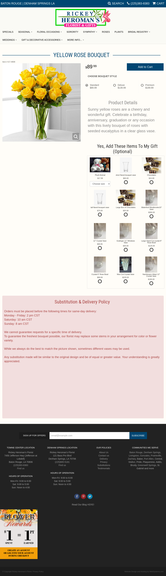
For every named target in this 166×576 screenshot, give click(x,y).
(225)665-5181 (62, 462)
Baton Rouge (136, 452)
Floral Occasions (48, 32)
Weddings (8, 40)
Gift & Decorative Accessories (41, 40)
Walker (131, 462)
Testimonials (104, 468)
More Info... (74, 40)
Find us (20, 468)
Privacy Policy (38, 571)
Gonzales (145, 455)
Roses (106, 32)
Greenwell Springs (147, 465)
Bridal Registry (138, 32)
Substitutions (103, 465)
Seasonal (24, 32)
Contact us (103, 455)
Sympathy (89, 32)
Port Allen (149, 459)
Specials (7, 32)
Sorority (72, 32)
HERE (90, 504)
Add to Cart (145, 67)
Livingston (134, 455)
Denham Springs (152, 452)
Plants (119, 32)
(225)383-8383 (140, 3)
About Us (103, 452)
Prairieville (156, 455)
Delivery (104, 459)
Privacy (103, 462)
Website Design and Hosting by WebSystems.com (144, 571)
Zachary (132, 459)
